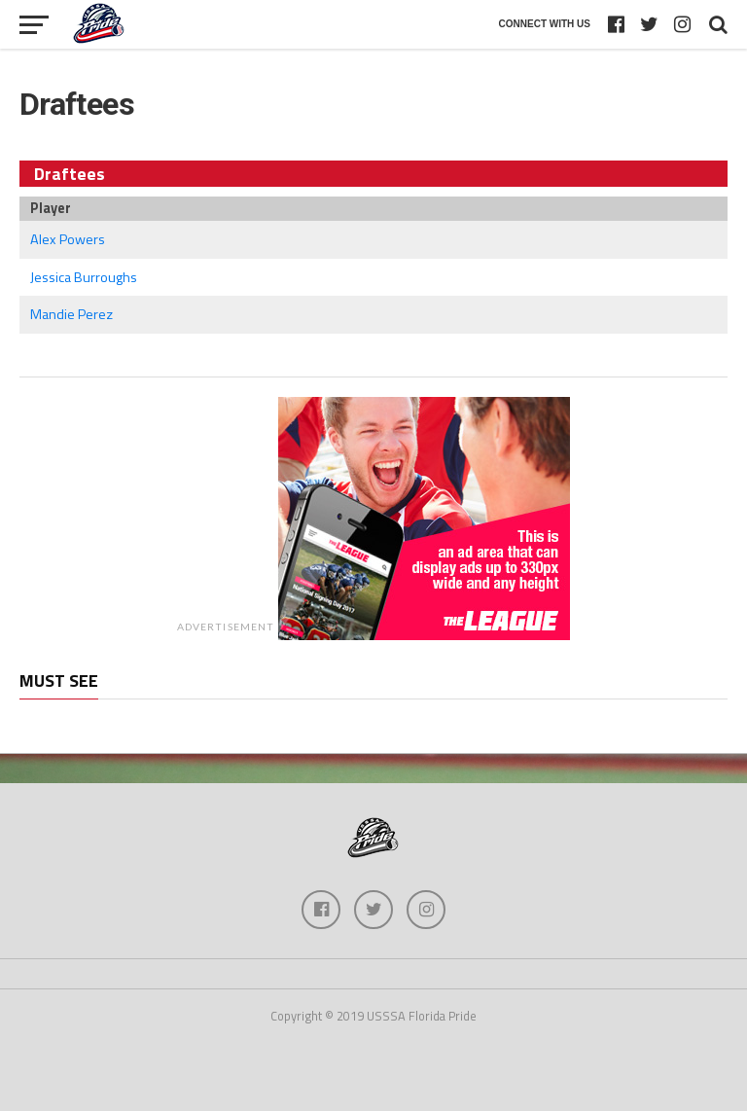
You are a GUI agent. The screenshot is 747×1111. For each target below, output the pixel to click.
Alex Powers (67, 239)
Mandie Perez (71, 314)
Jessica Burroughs (83, 277)
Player (50, 208)
